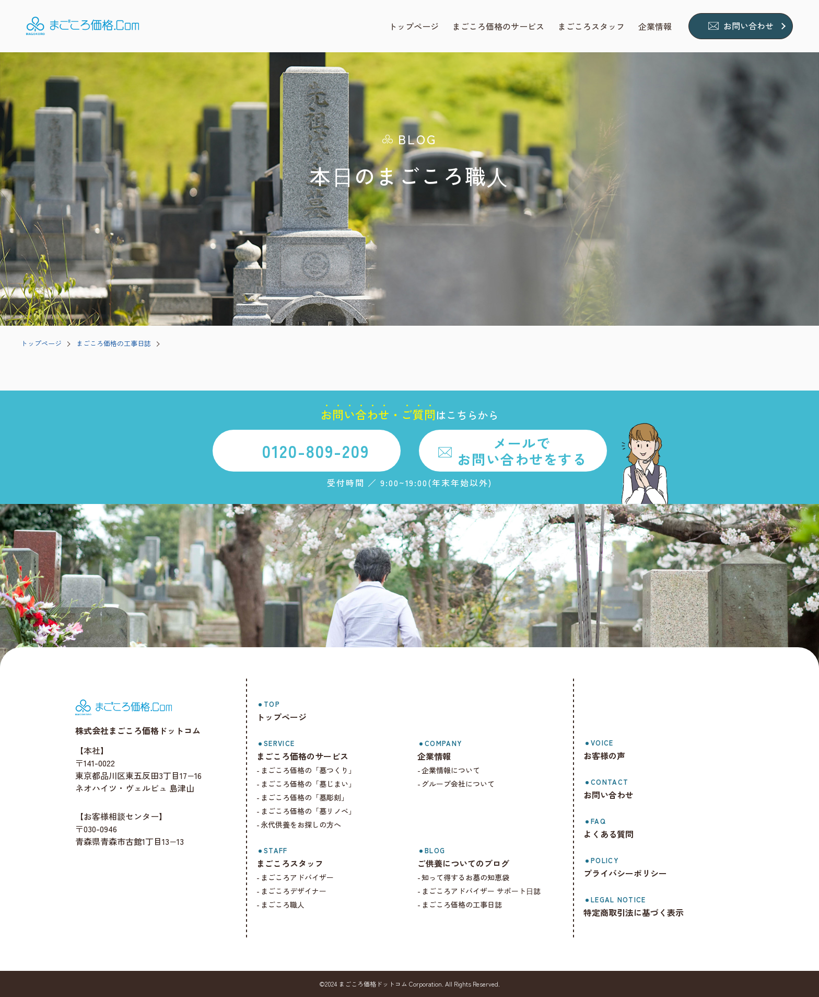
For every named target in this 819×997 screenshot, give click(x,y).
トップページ (41, 343)
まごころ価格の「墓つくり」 (308, 770)
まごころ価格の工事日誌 (113, 343)
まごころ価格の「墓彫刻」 (304, 797)
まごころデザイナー (293, 891)
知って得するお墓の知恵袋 (465, 877)
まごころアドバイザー (297, 877)
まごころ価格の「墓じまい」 (308, 783)
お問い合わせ (748, 25)
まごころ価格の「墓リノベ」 (308, 811)
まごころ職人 (283, 904)
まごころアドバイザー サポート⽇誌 (481, 891)
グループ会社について (458, 783)
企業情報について (451, 770)
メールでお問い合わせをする (522, 450)
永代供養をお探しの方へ (301, 824)
